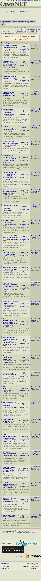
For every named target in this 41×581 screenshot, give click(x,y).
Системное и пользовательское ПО (10, 64)
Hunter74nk (35, 110)
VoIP (10, 390)
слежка (32, 22)
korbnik (33, 78)
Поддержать (35, 566)
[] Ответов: (35, 45)
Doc (32, 388)
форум (21, 11)
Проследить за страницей (6, 567)
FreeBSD (9, 66)
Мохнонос (34, 252)
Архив (38, 29)
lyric (32, 403)
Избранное (19, 31)
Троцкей (34, 206)
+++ (16, 11)
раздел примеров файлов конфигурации (21, 37)
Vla (32, 374)
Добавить (26, 566)
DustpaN (34, 127)
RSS (3, 24)
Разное (5, 195)
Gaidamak (34, 303)
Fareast (33, 237)
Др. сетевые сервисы (10, 159)
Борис (33, 143)
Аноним (33, 269)
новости (11, 11)
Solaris (6, 115)
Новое (30, 31)
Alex (32, 62)
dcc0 (32, 499)
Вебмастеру (35, 568)
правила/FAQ (11, 22)
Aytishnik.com (35, 191)
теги (26, 11)
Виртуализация (8, 97)
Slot (32, 157)
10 (33, 29)
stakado (33, 47)
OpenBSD (14, 239)
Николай (34, 516)
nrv (32, 421)
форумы (3, 22)
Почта (5, 131)
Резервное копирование (9, 343)
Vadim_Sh (34, 436)
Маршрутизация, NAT (10, 114)
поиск (15, 22)
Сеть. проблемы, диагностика (10, 208)
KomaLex (34, 484)
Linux (4, 50)
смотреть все (24, 50)
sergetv (33, 284)
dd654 (33, 468)
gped (32, 357)
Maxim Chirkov (34, 565)
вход (20, 0)
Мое (25, 31)
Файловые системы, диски (10, 48)
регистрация (25, 0)
